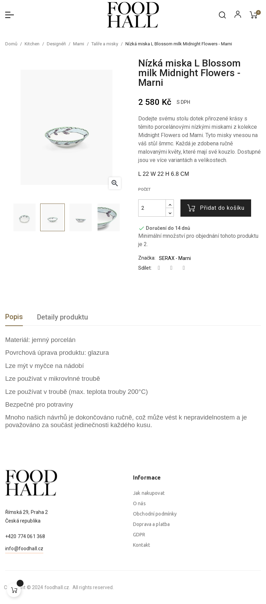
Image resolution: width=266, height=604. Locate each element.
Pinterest (184, 268)
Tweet (171, 268)
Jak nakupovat (149, 555)
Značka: (147, 258)
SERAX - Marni (175, 258)
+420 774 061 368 (25, 565)
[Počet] (152, 208)
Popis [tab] (14, 317)
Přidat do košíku (216, 208)
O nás (139, 565)
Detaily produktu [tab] (62, 317)
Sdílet (159, 268)
